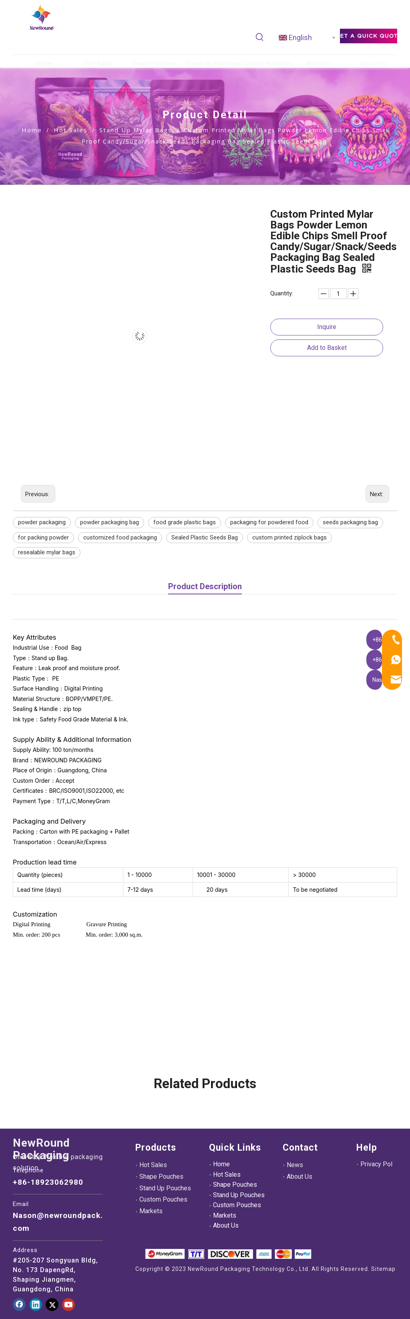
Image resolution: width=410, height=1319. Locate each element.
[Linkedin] (35, 1304)
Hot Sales (153, 1165)
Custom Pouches (163, 1199)
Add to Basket (327, 347)
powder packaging (42, 522)
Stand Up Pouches (165, 1188)
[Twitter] (52, 1304)
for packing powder (43, 537)
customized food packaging (120, 537)
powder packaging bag (109, 522)
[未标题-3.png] (228, 1253)
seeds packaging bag (350, 522)
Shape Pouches (161, 1176)
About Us (226, 1225)
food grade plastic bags (184, 522)
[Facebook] (19, 1304)
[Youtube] (68, 1304)
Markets (151, 1211)
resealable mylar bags (46, 552)
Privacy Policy (380, 1164)
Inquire (326, 327)
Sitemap (383, 1269)
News (295, 1165)
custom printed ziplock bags (289, 537)
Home (221, 1164)
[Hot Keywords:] (259, 37)
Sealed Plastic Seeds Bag (204, 537)
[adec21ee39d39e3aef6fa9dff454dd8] (368, 35)
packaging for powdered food (269, 522)
